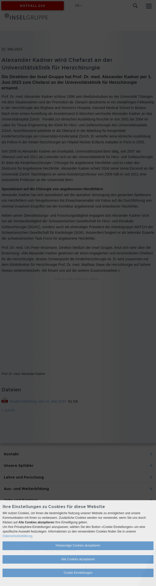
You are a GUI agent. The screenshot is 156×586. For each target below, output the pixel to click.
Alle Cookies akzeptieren (78, 559)
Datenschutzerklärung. (18, 536)
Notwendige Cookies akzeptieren (78, 545)
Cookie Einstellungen (78, 573)
